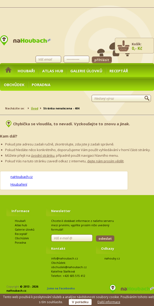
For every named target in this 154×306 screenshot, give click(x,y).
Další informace (108, 302)
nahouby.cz (112, 258)
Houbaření (18, 184)
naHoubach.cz (21, 176)
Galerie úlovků (86, 70)
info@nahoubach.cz (64, 258)
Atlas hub (52, 70)
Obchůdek (14, 84)
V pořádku (80, 302)
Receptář (118, 70)
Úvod (34, 108)
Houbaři (26, 70)
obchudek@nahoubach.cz (69, 267)
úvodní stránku (42, 155)
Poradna (41, 84)
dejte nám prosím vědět (105, 161)
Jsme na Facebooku (61, 288)
